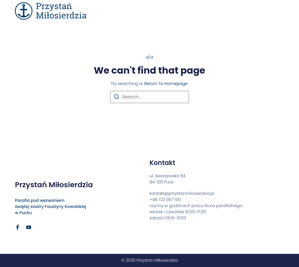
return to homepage (165, 83)
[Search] (116, 97)
